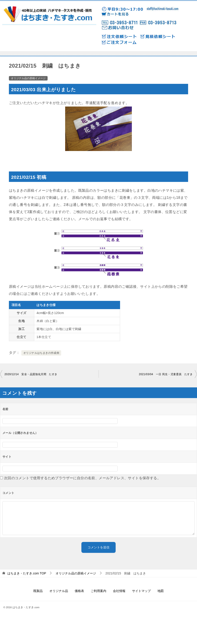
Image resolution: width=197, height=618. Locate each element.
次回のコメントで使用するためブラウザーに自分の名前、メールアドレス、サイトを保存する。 (82, 478)
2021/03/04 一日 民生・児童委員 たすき (166, 374)
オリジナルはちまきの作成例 (41, 352)
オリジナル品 (58, 591)
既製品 (38, 591)
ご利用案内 (98, 591)
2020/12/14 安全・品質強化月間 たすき (30, 374)
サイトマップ (141, 591)
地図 (160, 591)
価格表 (79, 591)
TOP (26, 573)
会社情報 (119, 591)
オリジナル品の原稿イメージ (28, 78)
